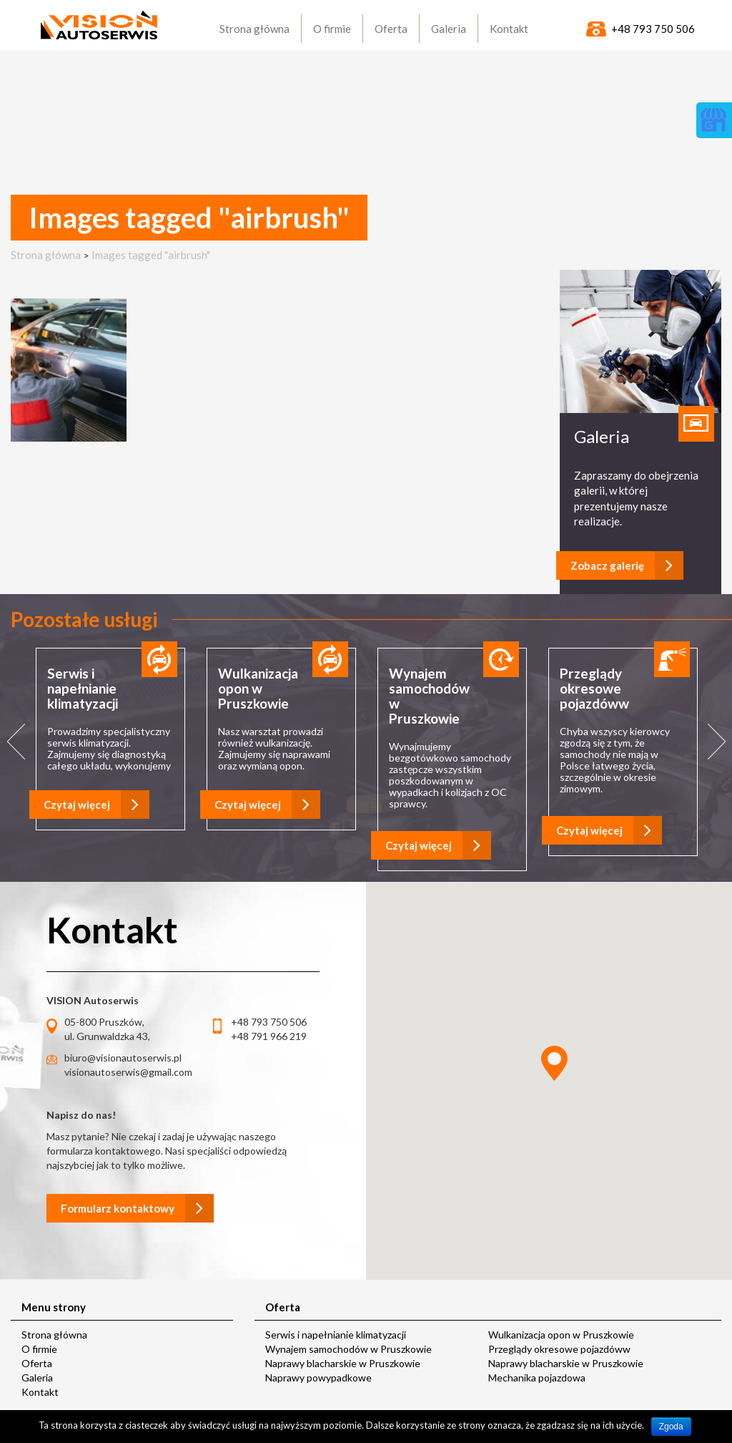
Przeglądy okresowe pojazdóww (559, 1349)
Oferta (36, 1363)
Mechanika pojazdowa (536, 1377)
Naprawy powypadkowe (318, 1377)
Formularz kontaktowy (137, 1208)
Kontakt (40, 1392)
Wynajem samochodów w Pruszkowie (348, 1349)
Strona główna (46, 254)
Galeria (37, 1377)
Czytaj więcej (96, 804)
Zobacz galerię (626, 565)
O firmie (39, 1349)
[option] (110, 741)
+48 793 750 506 (653, 28)
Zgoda (671, 1427)
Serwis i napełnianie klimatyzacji (335, 1334)
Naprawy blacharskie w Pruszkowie (342, 1363)
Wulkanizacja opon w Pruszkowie (561, 1334)
